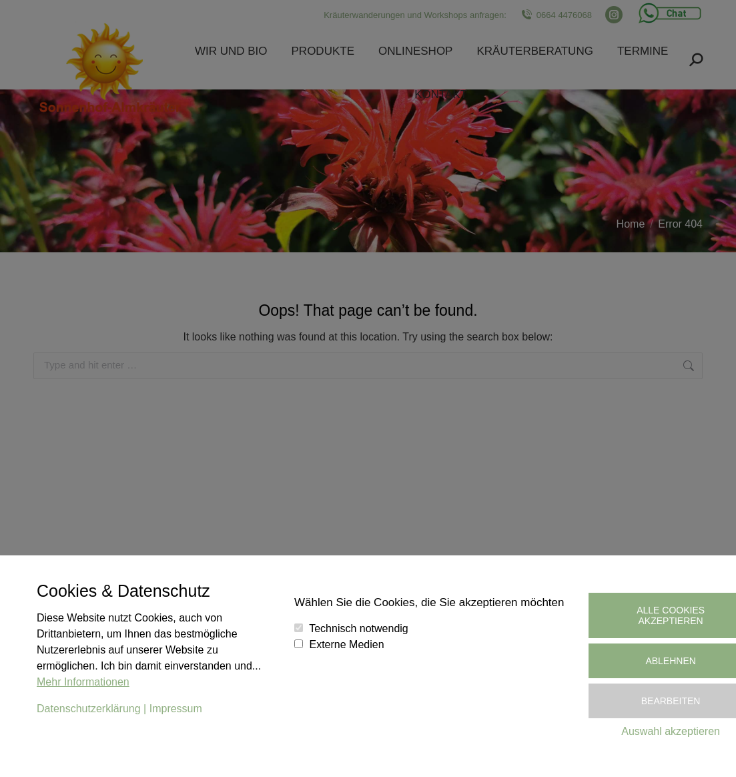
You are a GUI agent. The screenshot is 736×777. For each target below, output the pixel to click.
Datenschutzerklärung (89, 708)
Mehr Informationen (83, 682)
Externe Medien (347, 644)
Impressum (175, 708)
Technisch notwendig (358, 628)
